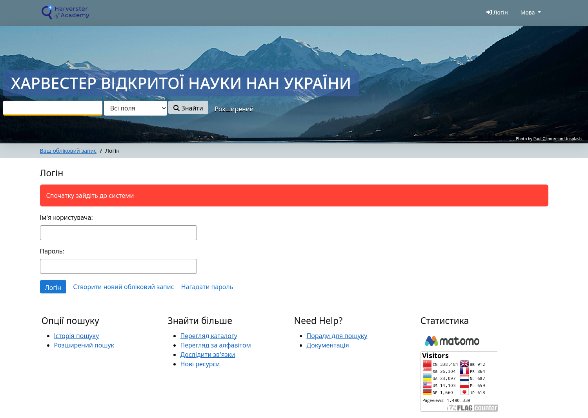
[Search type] (135, 108)
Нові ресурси (200, 364)
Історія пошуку (76, 335)
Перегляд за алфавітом (215, 345)
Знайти (188, 108)
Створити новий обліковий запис (123, 286)
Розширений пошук (84, 345)
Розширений (234, 109)
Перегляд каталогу (208, 335)
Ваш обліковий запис (68, 150)
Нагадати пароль (207, 286)
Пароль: (52, 251)
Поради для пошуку (337, 335)
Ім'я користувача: (66, 217)
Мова (528, 12)
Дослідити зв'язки (207, 354)
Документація (328, 345)
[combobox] (52, 108)
